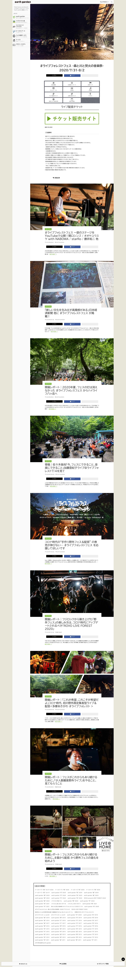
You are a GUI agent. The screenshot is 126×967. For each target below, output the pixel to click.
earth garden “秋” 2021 (42, 903)
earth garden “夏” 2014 (74, 931)
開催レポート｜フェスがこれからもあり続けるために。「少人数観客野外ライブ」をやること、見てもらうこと (71, 780)
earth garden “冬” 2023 (58, 898)
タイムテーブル (53, 89)
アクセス (90, 94)
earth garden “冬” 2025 (58, 892)
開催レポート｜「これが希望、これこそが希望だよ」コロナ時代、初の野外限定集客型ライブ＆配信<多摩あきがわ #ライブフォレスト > (72, 702)
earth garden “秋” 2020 (91, 906)
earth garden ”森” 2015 (74, 928)
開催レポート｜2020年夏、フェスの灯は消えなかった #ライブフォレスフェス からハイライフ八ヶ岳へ (71, 390)
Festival (48, 229)
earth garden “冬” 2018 (74, 920)
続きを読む (53, 254)
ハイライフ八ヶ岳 (23, 21)
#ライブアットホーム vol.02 (42, 915)
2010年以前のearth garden (43, 942)
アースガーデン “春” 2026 (62, 889)
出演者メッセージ (72, 83)
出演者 (90, 89)
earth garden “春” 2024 (42, 895)
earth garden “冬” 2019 (74, 917)
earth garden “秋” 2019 (90, 915)
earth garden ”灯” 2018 (58, 920)
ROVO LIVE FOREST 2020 (80, 909)
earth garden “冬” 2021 (42, 906)
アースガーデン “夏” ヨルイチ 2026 (44, 889)
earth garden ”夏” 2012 (58, 937)
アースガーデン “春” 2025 (93, 889)
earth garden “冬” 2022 (87, 901)
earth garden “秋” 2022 (75, 898)
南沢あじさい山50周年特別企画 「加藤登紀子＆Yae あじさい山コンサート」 (54, 912)
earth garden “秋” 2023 (75, 895)
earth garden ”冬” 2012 (91, 937)
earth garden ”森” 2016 (58, 926)
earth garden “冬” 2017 (74, 923)
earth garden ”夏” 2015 (58, 928)
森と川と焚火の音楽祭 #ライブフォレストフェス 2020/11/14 (67, 906)
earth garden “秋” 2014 (58, 931)
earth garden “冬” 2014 (91, 931)
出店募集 (63, 963)
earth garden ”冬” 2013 (91, 934)
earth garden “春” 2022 (71, 901)
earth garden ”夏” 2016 (42, 926)
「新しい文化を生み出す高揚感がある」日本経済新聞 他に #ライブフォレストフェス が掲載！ (71, 313)
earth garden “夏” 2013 (58, 934)
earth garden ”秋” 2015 (42, 928)
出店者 (71, 89)
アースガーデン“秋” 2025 (77, 889)
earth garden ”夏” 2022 (42, 901)
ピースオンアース (23, 31)
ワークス (23, 40)
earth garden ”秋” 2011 (42, 940)
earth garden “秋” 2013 (42, 934)
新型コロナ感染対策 (53, 100)
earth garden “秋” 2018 (91, 917)
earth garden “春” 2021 (90, 903)
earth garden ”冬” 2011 (90, 940)
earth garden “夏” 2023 (91, 895)
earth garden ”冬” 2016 (91, 926)
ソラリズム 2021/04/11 (74, 903)
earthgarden (60, 242)
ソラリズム (23, 26)
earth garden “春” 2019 (58, 917)
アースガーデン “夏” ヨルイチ (42, 892)
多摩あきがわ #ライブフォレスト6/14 (84, 912)
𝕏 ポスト (54, 75)
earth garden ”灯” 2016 (74, 926)
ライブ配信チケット (53, 94)
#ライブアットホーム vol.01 (58, 915)
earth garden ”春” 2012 (74, 937)
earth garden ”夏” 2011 (58, 940)
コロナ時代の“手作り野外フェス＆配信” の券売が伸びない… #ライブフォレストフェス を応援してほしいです (72, 545)
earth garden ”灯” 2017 (58, 923)
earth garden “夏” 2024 (91, 892)
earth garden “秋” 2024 (75, 892)
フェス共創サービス (23, 36)
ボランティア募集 (103, 963)
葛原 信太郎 (59, 632)
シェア (72, 76)
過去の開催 (71, 100)
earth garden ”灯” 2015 (91, 928)
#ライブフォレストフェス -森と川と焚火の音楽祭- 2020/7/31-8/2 (52, 909)
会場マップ (90, 83)
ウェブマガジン (104, 2)
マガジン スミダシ (23, 45)
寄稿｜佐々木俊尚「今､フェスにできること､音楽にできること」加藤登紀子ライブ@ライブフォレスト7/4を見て (72, 467)
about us (23, 963)
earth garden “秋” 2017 (91, 920)
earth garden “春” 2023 (42, 898)
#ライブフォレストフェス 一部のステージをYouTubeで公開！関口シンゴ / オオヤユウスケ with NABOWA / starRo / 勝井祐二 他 (72, 235)
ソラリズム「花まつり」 (56, 901)
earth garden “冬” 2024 (58, 895)
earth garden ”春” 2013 (74, 934)
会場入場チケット (72, 94)
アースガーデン (23, 2)
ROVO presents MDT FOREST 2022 (95, 898)
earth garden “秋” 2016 (91, 923)
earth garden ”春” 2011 (74, 940)
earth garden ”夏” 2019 (42, 917)
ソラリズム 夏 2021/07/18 (58, 903)
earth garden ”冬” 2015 (42, 931)
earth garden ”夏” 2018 (42, 920)
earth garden (23, 17)
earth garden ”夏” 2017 (42, 923)
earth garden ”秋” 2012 (42, 937)
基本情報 (53, 83)
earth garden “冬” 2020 (74, 915)
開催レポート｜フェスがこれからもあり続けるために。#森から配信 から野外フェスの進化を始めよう (72, 857)
